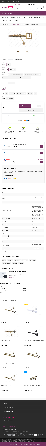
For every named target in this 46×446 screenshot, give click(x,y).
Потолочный (11, 83)
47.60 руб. (11, 323)
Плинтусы (2, 292)
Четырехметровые (6, 263)
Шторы (24, 288)
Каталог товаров (8, 13)
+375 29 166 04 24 (32, 4)
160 (6, 93)
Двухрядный (12, 69)
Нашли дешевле (12, 115)
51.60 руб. (34, 323)
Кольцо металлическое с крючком (15, 74)
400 (35, 93)
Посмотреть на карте (7, 422)
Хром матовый (10, 98)
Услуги (12, 1)
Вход (16, 4)
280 (21, 93)
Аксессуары (25, 290)
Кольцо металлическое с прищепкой (32, 74)
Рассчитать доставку (24, 115)
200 (14, 93)
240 (17, 93)
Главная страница (13, 277)
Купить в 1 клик (31, 110)
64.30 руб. (34, 368)
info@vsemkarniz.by (11, 429)
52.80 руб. (34, 346)
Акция (1, 286)
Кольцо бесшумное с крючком (8, 77)
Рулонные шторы (3, 288)
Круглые (21, 263)
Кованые (25, 260)
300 (24, 93)
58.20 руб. (11, 368)
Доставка (18, 1)
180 (10, 93)
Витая (9, 64)
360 (31, 93)
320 (28, 93)
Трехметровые (32, 260)
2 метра (4, 260)
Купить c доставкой (41, 146)
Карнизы (25, 286)
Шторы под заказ (3, 290)
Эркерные (15, 263)
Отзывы (8, 1)
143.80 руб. (34, 391)
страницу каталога (23, 274)
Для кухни (10, 260)
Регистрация (20, 4)
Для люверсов (18, 260)
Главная (3, 1)
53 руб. (11, 346)
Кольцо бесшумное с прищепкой (23, 77)
